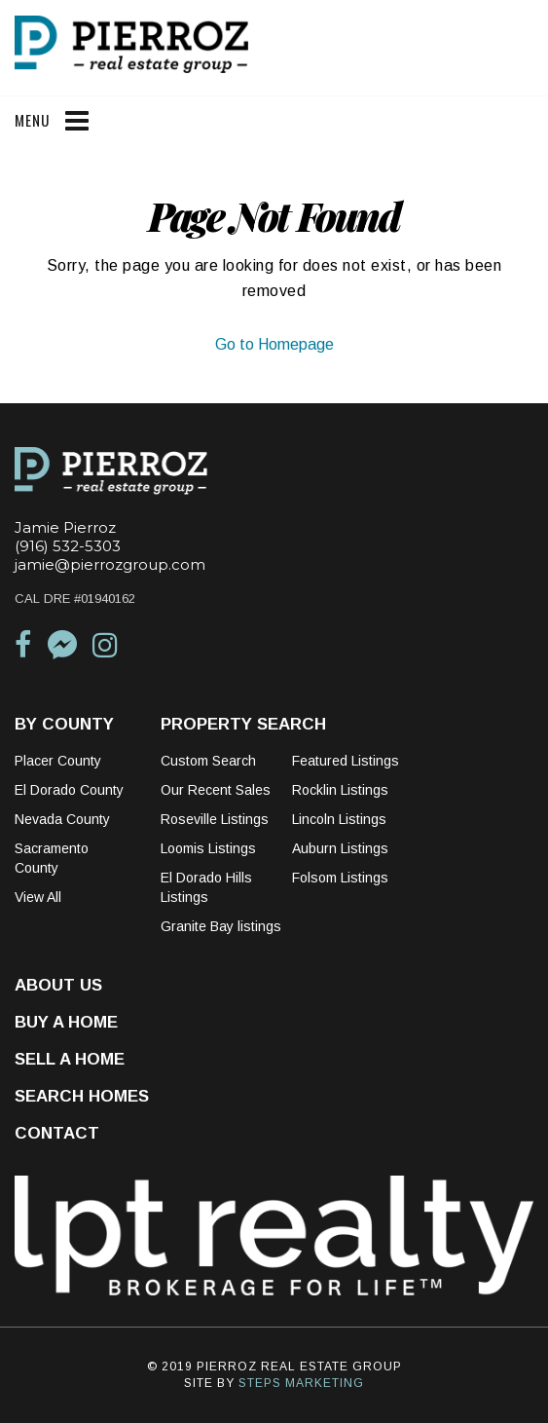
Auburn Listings (340, 848)
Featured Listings (345, 760)
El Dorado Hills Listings (206, 887)
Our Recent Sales (216, 790)
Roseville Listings (215, 819)
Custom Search (208, 760)
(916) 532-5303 (68, 546)
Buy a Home (66, 1022)
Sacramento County (52, 858)
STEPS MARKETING (301, 1383)
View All (38, 897)
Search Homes (82, 1096)
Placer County (58, 760)
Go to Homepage (274, 344)
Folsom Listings (340, 877)
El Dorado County (69, 790)
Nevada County (62, 819)
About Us (58, 985)
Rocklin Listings (340, 790)
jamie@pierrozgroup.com (110, 564)
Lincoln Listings (339, 819)
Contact (57, 1133)
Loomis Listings (208, 848)
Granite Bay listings (221, 926)
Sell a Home (70, 1059)
